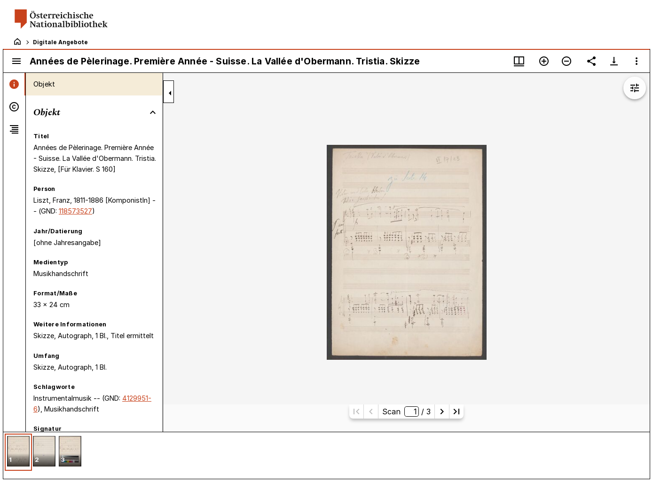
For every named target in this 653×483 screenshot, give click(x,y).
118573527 (75, 211)
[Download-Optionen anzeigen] (614, 61)
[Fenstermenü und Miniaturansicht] (519, 61)
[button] (18, 452)
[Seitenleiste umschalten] (16, 61)
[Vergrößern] (544, 61)
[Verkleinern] (566, 61)
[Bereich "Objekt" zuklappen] (152, 112)
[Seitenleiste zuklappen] (170, 93)
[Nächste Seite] (441, 411)
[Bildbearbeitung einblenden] (634, 88)
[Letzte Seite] (456, 411)
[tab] (14, 84)
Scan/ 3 (406, 411)
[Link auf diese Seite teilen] (591, 61)
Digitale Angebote (60, 42)
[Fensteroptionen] (636, 61)
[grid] (326, 455)
